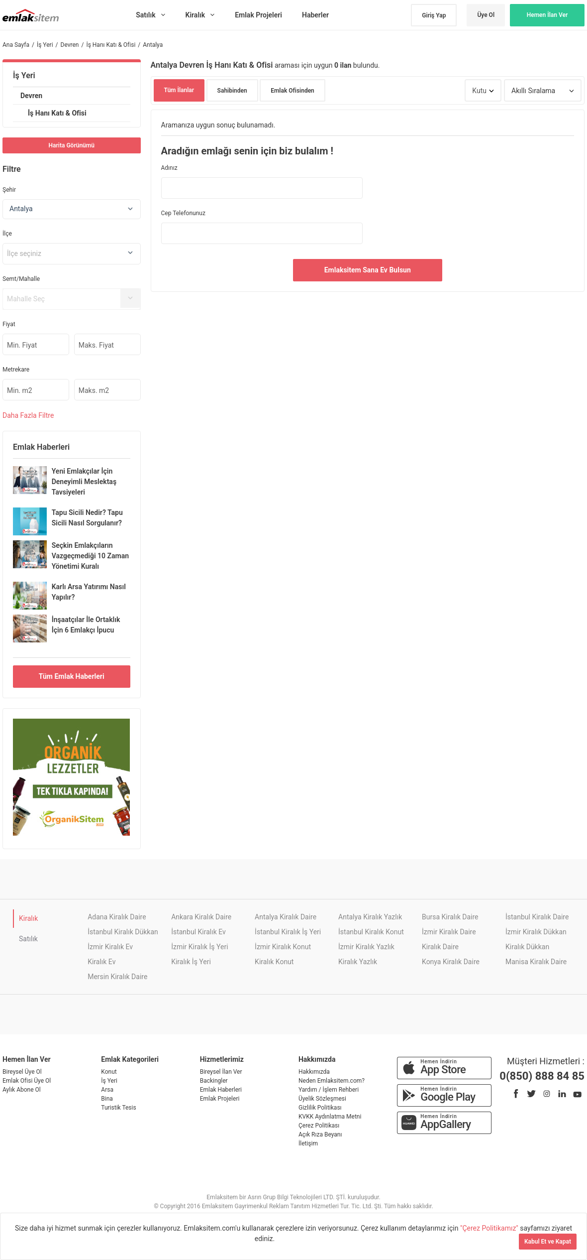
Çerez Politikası (318, 1125)
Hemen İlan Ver (547, 14)
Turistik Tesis (118, 1107)
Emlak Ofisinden (292, 90)
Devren (31, 96)
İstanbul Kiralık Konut (371, 932)
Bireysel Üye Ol (22, 1071)
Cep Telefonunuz (183, 213)
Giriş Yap (434, 15)
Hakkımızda (314, 1071)
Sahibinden (232, 90)
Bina (107, 1098)
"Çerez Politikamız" (490, 1228)
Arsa (107, 1089)
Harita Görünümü (72, 145)
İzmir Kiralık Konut (283, 947)
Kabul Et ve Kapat (547, 1241)
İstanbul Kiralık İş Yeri (288, 932)
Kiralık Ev (101, 962)
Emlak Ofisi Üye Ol (26, 1080)
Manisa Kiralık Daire (536, 962)
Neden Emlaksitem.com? (331, 1080)
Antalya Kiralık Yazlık (370, 917)
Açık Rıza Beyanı (320, 1134)
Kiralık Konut (274, 962)
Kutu (479, 91)
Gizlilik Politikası (320, 1107)
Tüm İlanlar (179, 90)
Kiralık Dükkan (527, 947)
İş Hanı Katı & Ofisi (57, 113)
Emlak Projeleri (220, 1098)
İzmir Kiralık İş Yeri (199, 947)
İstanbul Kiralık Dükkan (123, 932)
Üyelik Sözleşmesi (322, 1098)
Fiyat (8, 324)
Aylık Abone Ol (21, 1089)
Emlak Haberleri (221, 1089)
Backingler (214, 1080)
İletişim (308, 1143)
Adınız (169, 167)
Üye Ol (485, 14)
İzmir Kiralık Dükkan (536, 932)
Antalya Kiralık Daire (285, 917)
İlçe (7, 233)
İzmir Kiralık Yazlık (366, 947)
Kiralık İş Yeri (191, 962)
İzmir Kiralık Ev (110, 947)
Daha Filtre (28, 415)
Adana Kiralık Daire (117, 917)
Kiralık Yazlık (357, 962)
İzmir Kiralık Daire (449, 932)
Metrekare (15, 369)
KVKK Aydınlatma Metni (329, 1116)
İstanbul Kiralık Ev (198, 932)
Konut (108, 1071)
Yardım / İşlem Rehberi (328, 1089)
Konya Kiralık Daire (451, 962)
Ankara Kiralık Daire (201, 917)
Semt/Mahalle (21, 278)
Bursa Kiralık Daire (450, 917)
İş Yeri (24, 75)
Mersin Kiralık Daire (117, 977)
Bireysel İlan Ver (221, 1071)
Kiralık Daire (440, 947)
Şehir (9, 189)
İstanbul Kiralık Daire (537, 917)
